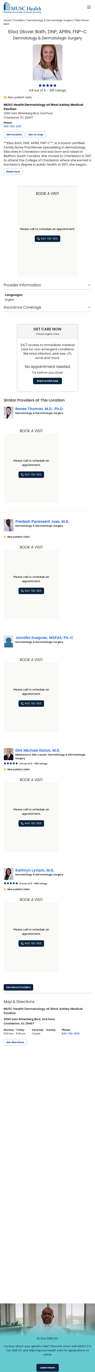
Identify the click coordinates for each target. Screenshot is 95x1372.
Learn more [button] (47, 1367)
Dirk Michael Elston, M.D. (37, 746)
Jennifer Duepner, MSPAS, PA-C (44, 635)
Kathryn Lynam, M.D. (34, 865)
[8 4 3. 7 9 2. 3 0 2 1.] (12, 126)
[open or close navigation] (88, 7)
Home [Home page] (7, 20)
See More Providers (18, 981)
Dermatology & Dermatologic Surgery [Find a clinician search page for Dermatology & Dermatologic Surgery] (50, 20)
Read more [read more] (13, 171)
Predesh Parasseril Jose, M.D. (42, 520)
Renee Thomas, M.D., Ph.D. (39, 408)
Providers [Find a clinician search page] (19, 20)
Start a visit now (47, 381)
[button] (14, 134)
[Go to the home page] (22, 7)
